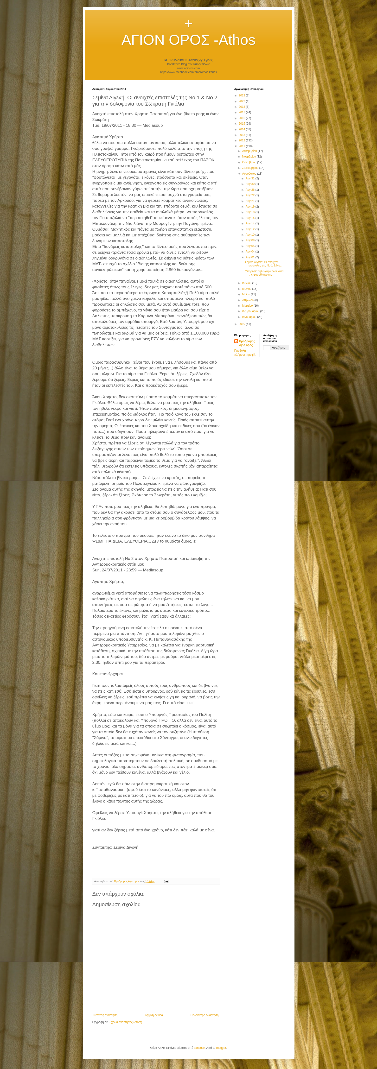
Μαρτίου (248, 305)
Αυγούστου (249, 173)
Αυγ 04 (251, 251)
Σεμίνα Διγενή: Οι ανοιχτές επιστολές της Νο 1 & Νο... (263, 263)
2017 (242, 112)
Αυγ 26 (251, 189)
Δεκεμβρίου (250, 151)
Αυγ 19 (251, 206)
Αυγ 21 (251, 201)
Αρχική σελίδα (154, 1015)
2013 (242, 135)
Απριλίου (248, 300)
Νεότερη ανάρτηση (105, 1015)
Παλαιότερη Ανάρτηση (205, 1015)
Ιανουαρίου (249, 317)
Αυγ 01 (251, 257)
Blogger (221, 1048)
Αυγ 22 (251, 195)
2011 (242, 146)
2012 (242, 140)
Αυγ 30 (251, 184)
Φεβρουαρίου (251, 311)
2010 (242, 324)
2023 (242, 95)
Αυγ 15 (251, 218)
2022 (242, 101)
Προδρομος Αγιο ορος (247, 343)
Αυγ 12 (251, 229)
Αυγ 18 (251, 212)
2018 (242, 106)
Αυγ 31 (251, 178)
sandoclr (199, 1048)
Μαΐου (246, 294)
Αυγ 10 (251, 234)
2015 (242, 123)
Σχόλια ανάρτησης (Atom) (125, 1022)
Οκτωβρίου (249, 162)
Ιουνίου (247, 289)
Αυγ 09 (251, 240)
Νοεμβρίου (249, 156)
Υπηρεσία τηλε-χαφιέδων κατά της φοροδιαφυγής (264, 273)
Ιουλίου (247, 283)
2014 (242, 129)
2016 (242, 118)
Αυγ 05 (251, 246)
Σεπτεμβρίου (250, 168)
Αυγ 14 (251, 223)
